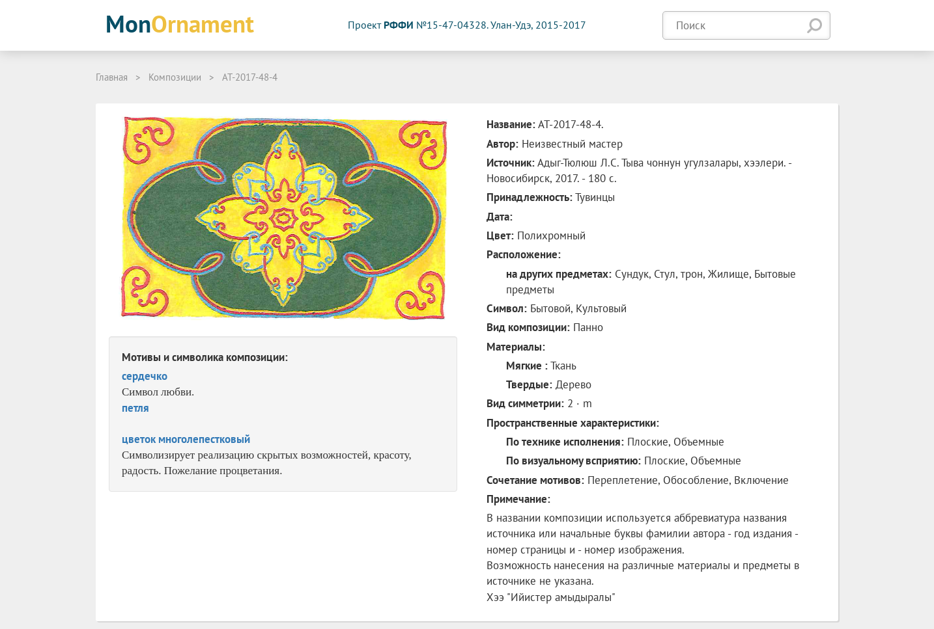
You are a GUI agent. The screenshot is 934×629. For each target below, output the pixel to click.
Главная (112, 77)
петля (135, 408)
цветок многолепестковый (186, 439)
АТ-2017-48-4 (249, 77)
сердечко (144, 376)
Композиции (175, 77)
